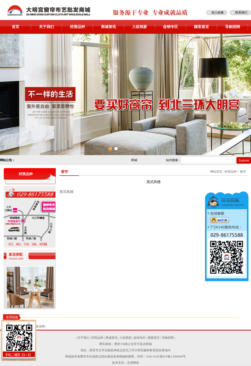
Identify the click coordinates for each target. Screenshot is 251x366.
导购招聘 (232, 27)
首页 (15, 27)
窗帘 (243, 171)
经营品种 (77, 27)
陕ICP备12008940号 (173, 356)
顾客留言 (201, 27)
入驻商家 (139, 27)
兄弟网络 (133, 362)
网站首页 (216, 171)
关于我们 (46, 27)
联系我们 (241, 12)
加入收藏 (218, 12)
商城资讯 (108, 27)
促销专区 (170, 27)
